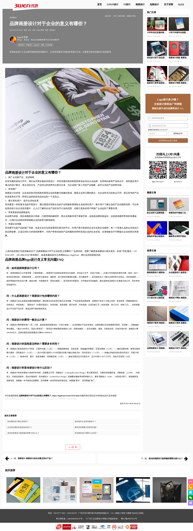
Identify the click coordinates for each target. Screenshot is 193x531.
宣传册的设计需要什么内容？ (86, 433)
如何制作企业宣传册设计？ (85, 421)
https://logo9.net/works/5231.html (66, 396)
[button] (8, 490)
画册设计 (18, 172)
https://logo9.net (72, 255)
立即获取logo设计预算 (168, 140)
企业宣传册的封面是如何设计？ (19, 427)
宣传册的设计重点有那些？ (18, 421)
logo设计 (31, 259)
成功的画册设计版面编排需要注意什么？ (23, 433)
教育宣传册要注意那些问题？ (86, 427)
